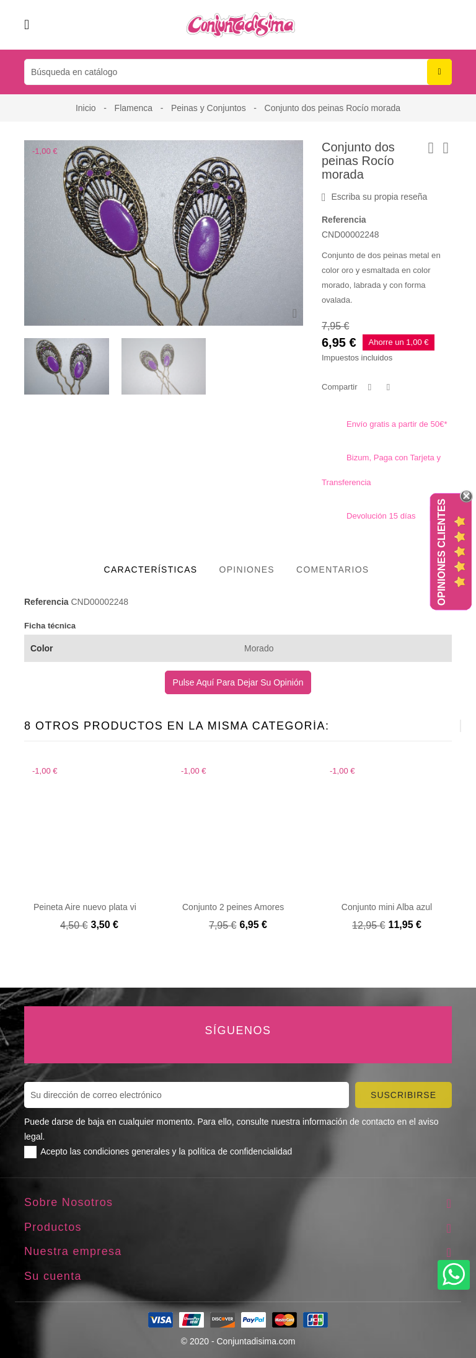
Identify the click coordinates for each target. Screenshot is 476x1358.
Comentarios (332, 569)
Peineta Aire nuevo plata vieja (90, 907)
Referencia (344, 220)
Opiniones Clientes (441, 552)
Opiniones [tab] (247, 569)
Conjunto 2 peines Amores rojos (243, 907)
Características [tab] (151, 569)
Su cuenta (53, 1276)
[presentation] (429, 725)
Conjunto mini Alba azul (387, 907)
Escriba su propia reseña (374, 197)
